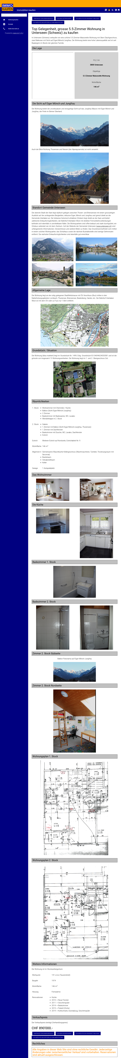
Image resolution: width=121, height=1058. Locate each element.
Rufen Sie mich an (11, 28)
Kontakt (8, 24)
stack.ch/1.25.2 (18, 33)
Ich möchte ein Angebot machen (87, 18)
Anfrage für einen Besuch (43, 18)
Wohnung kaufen (10, 19)
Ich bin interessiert (64, 18)
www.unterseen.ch (104, 226)
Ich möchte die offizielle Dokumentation (48, 22)
